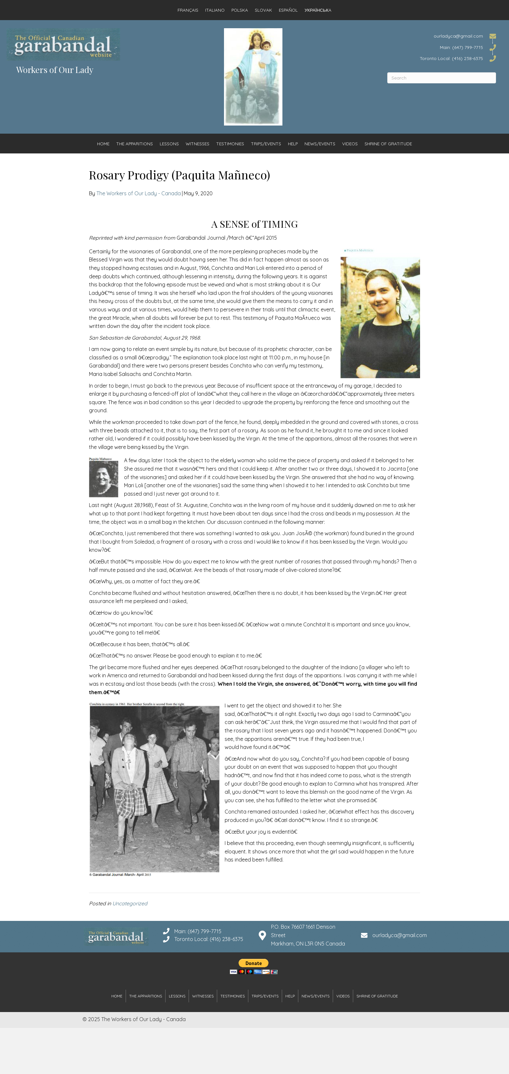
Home (103, 143)
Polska (239, 10)
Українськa (317, 10)
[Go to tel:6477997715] (441, 46)
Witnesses (197, 143)
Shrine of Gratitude (388, 143)
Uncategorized (129, 903)
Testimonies (230, 143)
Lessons (169, 143)
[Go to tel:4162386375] (441, 58)
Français (188, 10)
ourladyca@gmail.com (399, 935)
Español (288, 10)
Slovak (263, 10)
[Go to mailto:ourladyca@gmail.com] (441, 35)
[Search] (441, 77)
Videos (350, 143)
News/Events (319, 143)
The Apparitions (134, 143)
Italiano (215, 10)
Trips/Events (266, 143)
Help (293, 143)
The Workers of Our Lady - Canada (138, 193)
